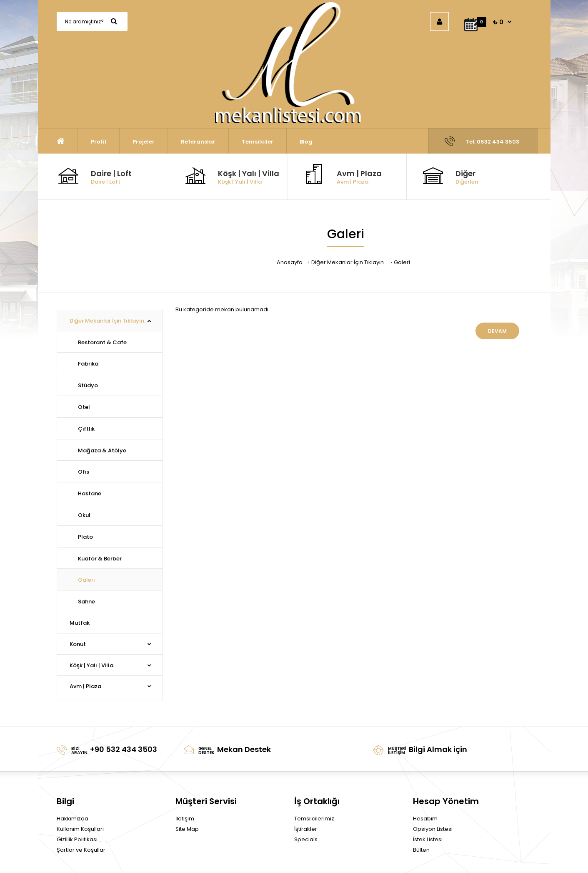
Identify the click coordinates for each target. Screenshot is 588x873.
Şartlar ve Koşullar (81, 850)
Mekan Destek (244, 749)
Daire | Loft (111, 173)
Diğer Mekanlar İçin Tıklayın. (348, 262)
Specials (306, 839)
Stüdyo (88, 385)
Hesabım (425, 819)
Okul (84, 515)
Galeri (402, 262)
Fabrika (88, 364)
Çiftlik (86, 429)
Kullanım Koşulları (80, 829)
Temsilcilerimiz (314, 819)
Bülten (421, 850)
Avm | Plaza (359, 173)
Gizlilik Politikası (77, 839)
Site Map (187, 829)
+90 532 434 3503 (123, 749)
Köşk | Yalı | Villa (248, 173)
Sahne (86, 602)
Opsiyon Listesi (433, 829)
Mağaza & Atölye (102, 450)
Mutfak (80, 623)
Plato (85, 537)
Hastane (89, 493)
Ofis (83, 472)
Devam (497, 331)
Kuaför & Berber (100, 559)
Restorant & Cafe (102, 342)
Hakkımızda (72, 819)
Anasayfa (290, 262)
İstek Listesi (428, 839)
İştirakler (305, 829)
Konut (78, 644)
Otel (84, 407)
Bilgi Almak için (438, 749)
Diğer (465, 173)
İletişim (184, 819)
